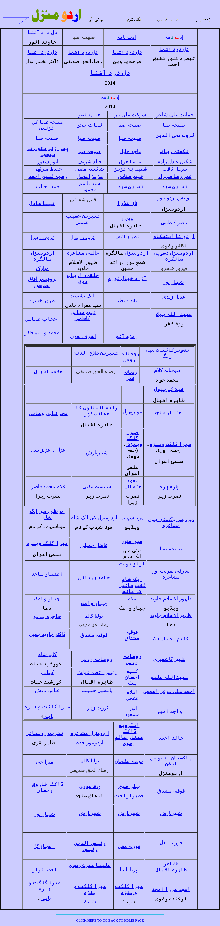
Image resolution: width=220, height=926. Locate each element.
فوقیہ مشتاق (171, 791)
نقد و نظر (126, 300)
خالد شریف (90, 161)
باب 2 (89, 902)
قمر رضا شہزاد (174, 176)
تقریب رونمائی (44, 733)
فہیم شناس (130, 176)
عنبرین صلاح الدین (95, 353)
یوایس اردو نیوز (174, 197)
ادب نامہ (126, 37)
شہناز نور (173, 282)
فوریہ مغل (129, 846)
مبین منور (132, 541)
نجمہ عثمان (129, 761)
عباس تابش (47, 690)
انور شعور (47, 161)
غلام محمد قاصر (48, 486)
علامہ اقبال (48, 371)
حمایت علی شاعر (175, 114)
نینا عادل (42, 203)
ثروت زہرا (42, 237)
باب (48, 716)
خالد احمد (171, 738)
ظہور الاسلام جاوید (171, 598)
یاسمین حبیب (97, 690)
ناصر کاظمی (174, 222)
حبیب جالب (48, 186)
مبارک (42, 268)
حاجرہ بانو (47, 616)
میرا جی (44, 762)
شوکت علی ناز (130, 114)
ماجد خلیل (130, 151)
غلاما (127, 219)
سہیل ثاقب (175, 169)
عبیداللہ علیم (169, 677)
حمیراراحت (129, 795)
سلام (132, 598)
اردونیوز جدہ (90, 742)
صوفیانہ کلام (167, 370)
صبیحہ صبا (89, 138)
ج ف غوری (89, 786)
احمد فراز (44, 869)
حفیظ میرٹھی (47, 169)
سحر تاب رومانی (48, 413)
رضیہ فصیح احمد (47, 176)
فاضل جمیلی (93, 545)
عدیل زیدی (174, 297)
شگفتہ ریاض (174, 151)
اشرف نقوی (83, 336)
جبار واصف (47, 598)
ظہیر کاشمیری (169, 659)
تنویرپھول (132, 411)
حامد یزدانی (94, 577)
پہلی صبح (129, 786)
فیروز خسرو (42, 300)
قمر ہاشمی (127, 236)
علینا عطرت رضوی (90, 865)
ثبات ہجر (89, 125)
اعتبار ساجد (169, 412)
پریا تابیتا (128, 869)
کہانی (47, 672)
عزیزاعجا (89, 176)
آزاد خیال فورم (127, 278)
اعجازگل (44, 846)
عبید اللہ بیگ (174, 314)
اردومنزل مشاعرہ (89, 733)
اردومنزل (137, 253)
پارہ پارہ (169, 486)
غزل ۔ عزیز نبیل (48, 450)
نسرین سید (130, 186)
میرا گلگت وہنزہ (134, 438)
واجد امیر (169, 711)
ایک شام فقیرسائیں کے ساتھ (132, 585)
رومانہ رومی (96, 659)
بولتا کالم (93, 616)
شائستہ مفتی (89, 169)
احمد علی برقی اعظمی (169, 691)
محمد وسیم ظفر (42, 332)
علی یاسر (89, 114)
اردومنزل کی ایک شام (93, 517)
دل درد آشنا (42, 32)
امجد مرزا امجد (171, 889)
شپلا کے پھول (169, 389)
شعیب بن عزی (132, 169)
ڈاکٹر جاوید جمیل (47, 634)
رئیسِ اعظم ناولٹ (96, 672)
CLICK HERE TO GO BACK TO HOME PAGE (110, 920)
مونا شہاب (132, 517)
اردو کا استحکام (174, 236)
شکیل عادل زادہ (174, 161)
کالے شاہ (47, 654)
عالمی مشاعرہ (83, 253)
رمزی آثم (127, 336)
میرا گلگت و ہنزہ (47, 706)
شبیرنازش (97, 452)
